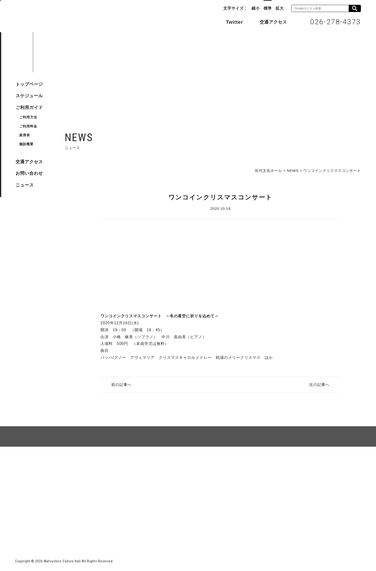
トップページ (29, 84)
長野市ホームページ (33, 532)
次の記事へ (319, 385)
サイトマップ (33, 464)
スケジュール (29, 95)
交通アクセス (270, 21)
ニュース (25, 185)
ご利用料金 (28, 126)
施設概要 (26, 144)
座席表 (24, 135)
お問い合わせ (29, 173)
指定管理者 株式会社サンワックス (102, 532)
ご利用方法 (28, 117)
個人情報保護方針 (73, 464)
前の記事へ (121, 385)
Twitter (229, 21)
